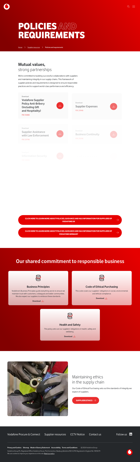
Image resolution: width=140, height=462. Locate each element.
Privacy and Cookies (14, 448)
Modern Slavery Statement (40, 448)
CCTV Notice (77, 434)
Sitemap (26, 448)
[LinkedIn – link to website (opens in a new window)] (131, 434)
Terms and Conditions (69, 448)
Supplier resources (55, 434)
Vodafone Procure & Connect (23, 434)
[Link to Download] (38, 301)
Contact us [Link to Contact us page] (95, 434)
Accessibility (56, 448)
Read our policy (49, 453)
